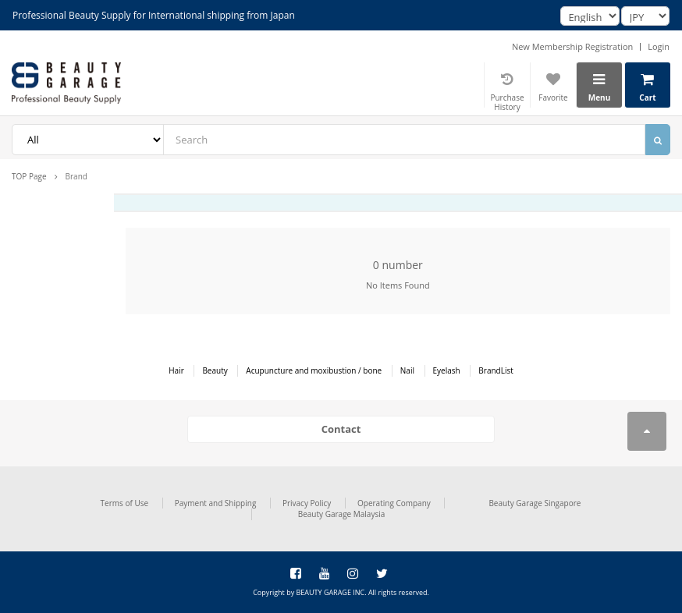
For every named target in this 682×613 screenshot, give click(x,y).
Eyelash (446, 370)
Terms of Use (124, 503)
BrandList (495, 370)
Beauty (214, 370)
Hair (176, 370)
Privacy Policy (306, 503)
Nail (407, 370)
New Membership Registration (572, 46)
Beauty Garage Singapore (534, 503)
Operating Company (394, 503)
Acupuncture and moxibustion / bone (314, 370)
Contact (341, 429)
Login (659, 46)
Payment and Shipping (216, 503)
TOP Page (29, 176)
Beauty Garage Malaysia (341, 513)
